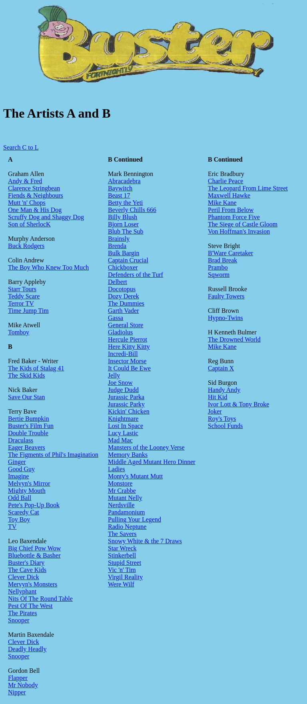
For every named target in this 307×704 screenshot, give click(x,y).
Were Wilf (121, 584)
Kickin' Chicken (129, 411)
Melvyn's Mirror (29, 483)
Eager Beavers (26, 447)
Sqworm (218, 274)
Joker (215, 411)
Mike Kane (222, 202)
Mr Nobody (23, 685)
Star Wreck (122, 548)
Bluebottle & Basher (34, 555)
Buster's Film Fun (31, 425)
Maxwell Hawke (229, 195)
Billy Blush (122, 217)
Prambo (218, 267)
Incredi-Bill (123, 353)
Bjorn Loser (123, 224)
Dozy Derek (123, 296)
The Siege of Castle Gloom (242, 224)
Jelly (114, 375)
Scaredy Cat (23, 512)
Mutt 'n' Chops (27, 202)
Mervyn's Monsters (32, 584)
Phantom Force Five (234, 217)
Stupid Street (124, 562)
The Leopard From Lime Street (248, 188)
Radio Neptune (127, 526)
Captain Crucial (128, 260)
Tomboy (18, 332)
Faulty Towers (226, 296)
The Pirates (22, 613)
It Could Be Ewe (129, 368)
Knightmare (123, 418)
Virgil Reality (125, 577)
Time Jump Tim (28, 310)
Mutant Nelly (125, 497)
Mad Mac (120, 440)
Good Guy (21, 469)
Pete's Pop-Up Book (34, 505)
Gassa (115, 317)
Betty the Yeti (125, 202)
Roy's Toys (222, 418)
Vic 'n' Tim (122, 569)
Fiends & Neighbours (35, 195)
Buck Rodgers (26, 245)
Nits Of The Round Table (40, 598)
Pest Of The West (30, 605)
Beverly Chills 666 (132, 209)
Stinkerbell (122, 555)
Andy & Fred (25, 181)
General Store (125, 325)
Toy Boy (19, 519)
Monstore (120, 483)
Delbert (117, 281)
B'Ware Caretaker (230, 253)
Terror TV (21, 303)
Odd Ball (19, 497)
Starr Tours (22, 289)
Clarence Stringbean (34, 188)
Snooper (18, 620)
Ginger (17, 461)
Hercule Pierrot (127, 339)
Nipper (17, 692)
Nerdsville (121, 505)
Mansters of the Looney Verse (146, 447)
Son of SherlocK (29, 224)
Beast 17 (119, 195)
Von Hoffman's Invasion (239, 231)
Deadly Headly (27, 649)
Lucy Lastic (123, 433)
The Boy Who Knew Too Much (48, 267)
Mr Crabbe (122, 490)
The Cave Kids (27, 569)
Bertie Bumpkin (28, 418)
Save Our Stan (26, 397)
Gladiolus (120, 332)
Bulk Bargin (123, 253)
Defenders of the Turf (135, 274)
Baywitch (120, 188)
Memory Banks (128, 454)
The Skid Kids (26, 375)
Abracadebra (124, 181)
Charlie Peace (225, 181)
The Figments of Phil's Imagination (53, 454)
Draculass (20, 440)
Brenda (117, 245)
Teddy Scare (24, 296)
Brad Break (222, 260)
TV (12, 526)
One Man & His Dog (35, 209)
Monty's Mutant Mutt (135, 476)
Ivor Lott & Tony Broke (238, 404)
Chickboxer (123, 267)
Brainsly (119, 238)
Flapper (18, 677)
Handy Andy (224, 389)
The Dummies (126, 303)
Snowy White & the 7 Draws (145, 541)
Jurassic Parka (126, 397)
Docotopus (122, 289)
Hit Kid (217, 397)
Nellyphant (22, 591)
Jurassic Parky (126, 404)
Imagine (18, 476)
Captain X (221, 368)
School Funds (225, 425)
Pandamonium (126, 512)
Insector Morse (127, 361)
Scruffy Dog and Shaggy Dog (46, 217)
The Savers (122, 533)
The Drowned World (234, 339)
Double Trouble (28, 433)
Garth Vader (123, 310)
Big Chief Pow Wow (34, 548)
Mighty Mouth (27, 490)
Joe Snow (120, 382)
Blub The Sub (126, 231)
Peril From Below (231, 209)
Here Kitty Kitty (129, 346)
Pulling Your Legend (134, 519)
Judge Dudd (123, 389)
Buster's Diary (26, 562)
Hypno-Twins (225, 317)
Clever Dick (23, 577)
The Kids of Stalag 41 (36, 368)
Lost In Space (125, 425)
